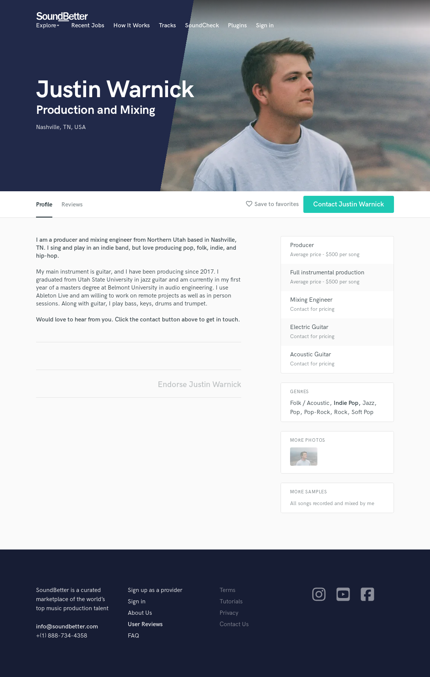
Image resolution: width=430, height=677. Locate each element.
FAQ (133, 635)
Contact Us (234, 624)
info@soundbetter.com (67, 626)
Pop (295, 412)
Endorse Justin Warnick (199, 384)
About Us (140, 613)
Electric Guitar (309, 327)
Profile (44, 204)
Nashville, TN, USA (61, 127)
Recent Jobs (87, 25)
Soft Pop (363, 412)
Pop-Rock (317, 412)
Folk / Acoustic (310, 403)
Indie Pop (346, 403)
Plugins (237, 25)
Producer (302, 245)
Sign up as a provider (155, 590)
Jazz (368, 403)
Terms (227, 590)
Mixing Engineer (311, 300)
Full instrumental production (327, 272)
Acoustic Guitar (310, 354)
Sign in (265, 25)
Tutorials (231, 601)
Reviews (72, 204)
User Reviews (145, 624)
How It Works (131, 25)
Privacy (229, 613)
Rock (340, 412)
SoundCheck (202, 25)
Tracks (167, 25)
